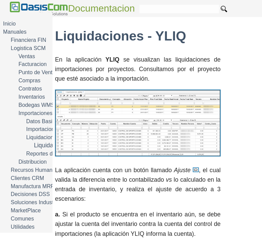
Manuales (15, 32)
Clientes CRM (27, 178)
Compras (29, 80)
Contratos (30, 89)
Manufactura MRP (33, 186)
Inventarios (31, 97)
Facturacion (32, 64)
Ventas (26, 56)
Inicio (9, 24)
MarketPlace (26, 210)
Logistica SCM (28, 48)
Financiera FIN (28, 40)
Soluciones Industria (35, 202)
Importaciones (35, 113)
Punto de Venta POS (43, 72)
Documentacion (101, 8)
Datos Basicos (43, 121)
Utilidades (23, 227)
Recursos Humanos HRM (41, 170)
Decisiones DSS (30, 194)
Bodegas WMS (36, 105)
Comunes (22, 219)
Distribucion (32, 162)
